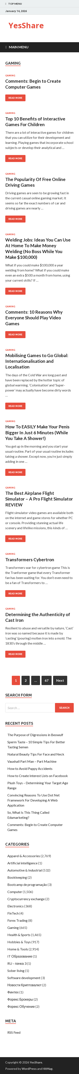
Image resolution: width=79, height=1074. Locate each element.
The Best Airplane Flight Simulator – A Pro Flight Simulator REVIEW (39, 498)
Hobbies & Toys (19, 942)
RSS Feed (13, 1032)
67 (46, 680)
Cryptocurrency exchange (26, 899)
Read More (15, 98)
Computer (14, 892)
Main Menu (18, 47)
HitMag (47, 1068)
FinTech (13, 913)
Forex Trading (17, 920)
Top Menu (15, 3)
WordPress (29, 1068)
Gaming (10, 75)
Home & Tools (17, 949)
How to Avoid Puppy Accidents (29, 768)
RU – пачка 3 (16, 963)
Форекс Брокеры (20, 999)
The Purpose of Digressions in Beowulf (35, 735)
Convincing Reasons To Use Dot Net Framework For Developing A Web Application (33, 800)
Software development (23, 978)
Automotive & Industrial (24, 870)
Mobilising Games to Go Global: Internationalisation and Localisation (36, 361)
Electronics (15, 906)
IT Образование (19, 956)
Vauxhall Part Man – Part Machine (31, 761)
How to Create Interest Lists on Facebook (37, 776)
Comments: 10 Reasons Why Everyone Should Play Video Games (34, 317)
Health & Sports (18, 935)
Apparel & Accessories (23, 856)
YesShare (26, 25)
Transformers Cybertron (29, 559)
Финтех (13, 992)
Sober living (15, 971)
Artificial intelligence (22, 863)
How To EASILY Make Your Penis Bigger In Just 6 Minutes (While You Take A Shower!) (37, 432)
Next (60, 680)
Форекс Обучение (21, 1006)
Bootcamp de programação (27, 884)
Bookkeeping (17, 877)
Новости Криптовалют (24, 985)
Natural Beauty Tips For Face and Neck (35, 754)
